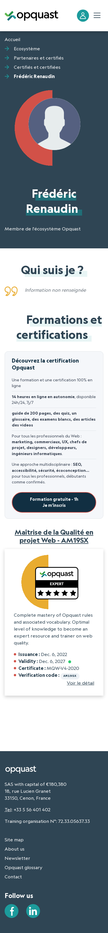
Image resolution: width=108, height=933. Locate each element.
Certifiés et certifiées (37, 67)
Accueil (12, 39)
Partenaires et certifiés (39, 58)
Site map (14, 839)
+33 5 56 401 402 (32, 809)
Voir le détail (80, 682)
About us (14, 848)
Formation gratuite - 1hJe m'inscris (54, 502)
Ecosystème (27, 48)
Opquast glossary (23, 867)
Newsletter (17, 857)
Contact (13, 876)
